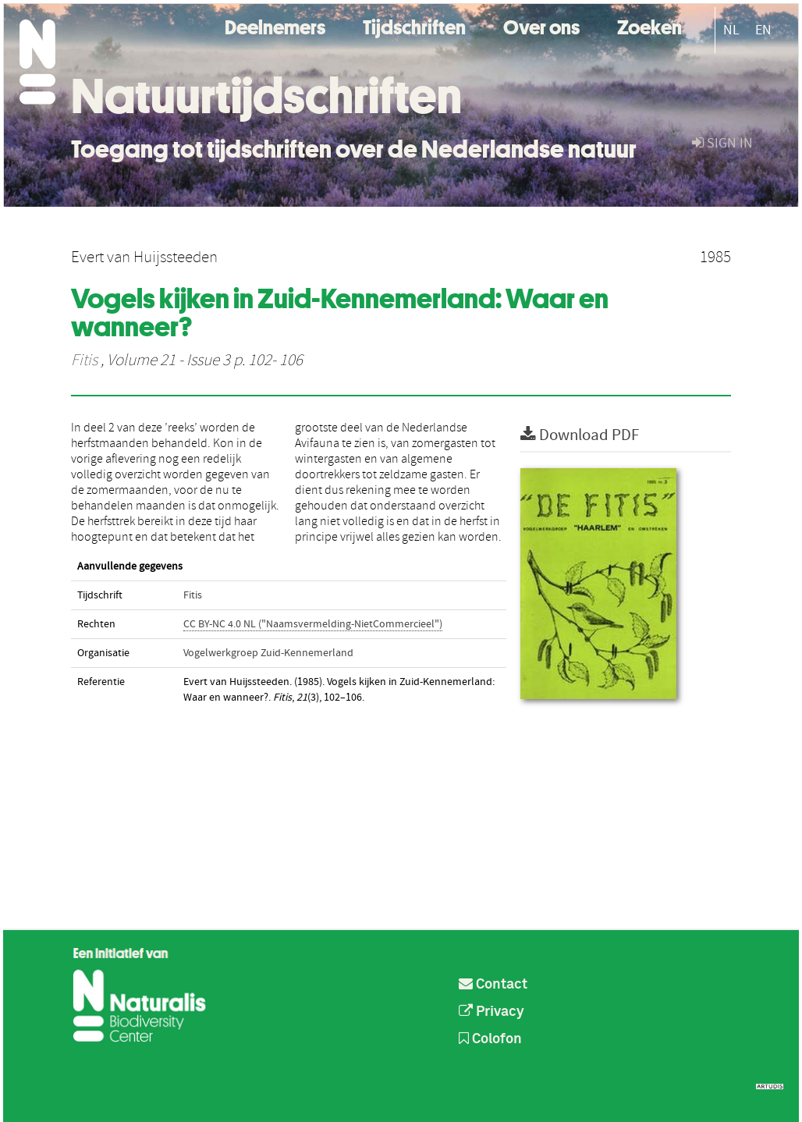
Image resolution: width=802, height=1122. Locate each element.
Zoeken (649, 25)
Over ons (541, 25)
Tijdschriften (414, 25)
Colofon (490, 1039)
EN (763, 30)
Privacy (491, 1012)
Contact (493, 985)
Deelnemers (275, 25)
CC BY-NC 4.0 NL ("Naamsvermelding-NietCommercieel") (312, 624)
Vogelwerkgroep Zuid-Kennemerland (268, 653)
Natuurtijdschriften (266, 96)
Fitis (84, 360)
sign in (722, 143)
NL (731, 30)
